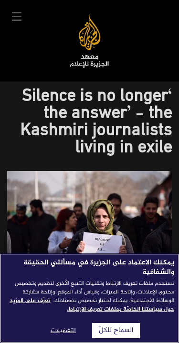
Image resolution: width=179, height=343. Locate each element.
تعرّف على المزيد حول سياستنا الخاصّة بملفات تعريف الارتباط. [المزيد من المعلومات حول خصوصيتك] (92, 305)
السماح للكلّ (116, 330)
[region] (89, 298)
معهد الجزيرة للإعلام (89, 41)
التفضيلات (63, 330)
